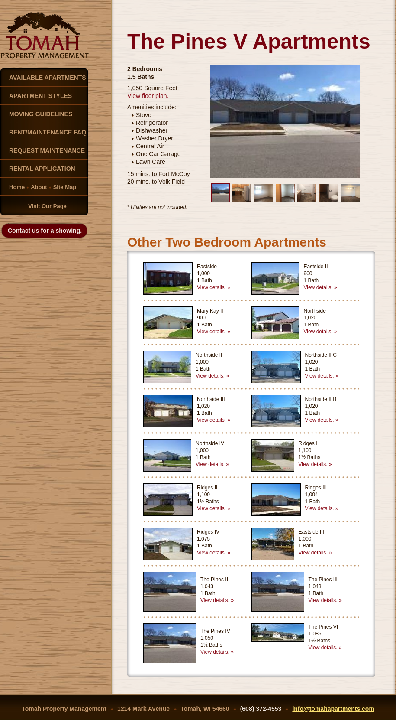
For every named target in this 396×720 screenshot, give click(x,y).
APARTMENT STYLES (40, 95)
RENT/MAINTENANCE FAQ (47, 132)
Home (17, 187)
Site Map (64, 187)
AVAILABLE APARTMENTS (47, 77)
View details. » (213, 287)
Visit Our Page (47, 206)
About (39, 187)
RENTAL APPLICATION (42, 168)
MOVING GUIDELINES (40, 114)
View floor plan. (147, 95)
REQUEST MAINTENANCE (47, 150)
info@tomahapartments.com (333, 708)
